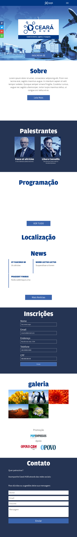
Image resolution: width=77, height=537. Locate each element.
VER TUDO (38, 224)
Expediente (64, 530)
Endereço (25, 326)
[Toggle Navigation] (67, 2)
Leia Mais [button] (38, 97)
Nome (23, 309)
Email (23, 318)
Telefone (24, 335)
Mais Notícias (38, 286)
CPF (22, 344)
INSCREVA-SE (38, 55)
